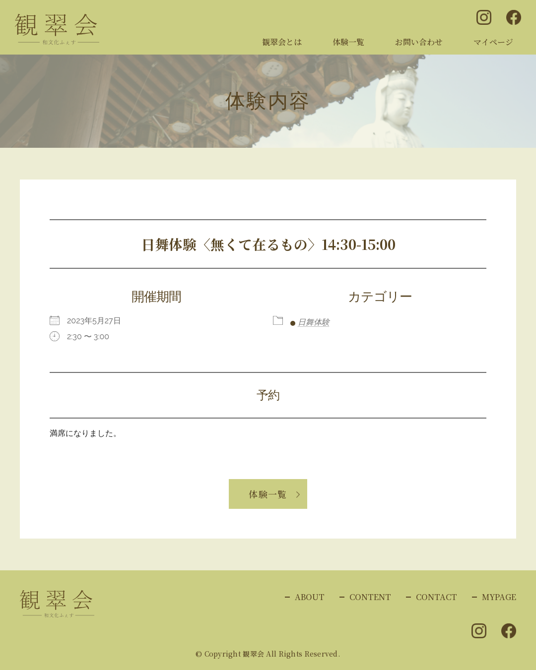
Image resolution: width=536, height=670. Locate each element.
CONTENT (370, 597)
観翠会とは (282, 42)
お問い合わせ (419, 42)
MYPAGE (499, 597)
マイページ (493, 42)
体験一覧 (348, 42)
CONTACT (436, 597)
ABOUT (310, 597)
